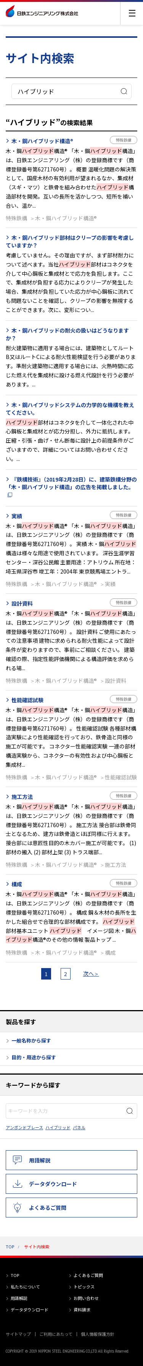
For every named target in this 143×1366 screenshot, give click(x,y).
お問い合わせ (86, 1298)
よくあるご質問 (47, 1207)
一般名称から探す (31, 1040)
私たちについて (25, 1287)
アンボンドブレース (24, 1127)
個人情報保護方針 (97, 1334)
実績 (16, 516)
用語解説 (39, 1160)
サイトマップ (18, 1334)
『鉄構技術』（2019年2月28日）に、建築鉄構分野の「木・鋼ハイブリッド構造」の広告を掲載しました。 (71, 483)
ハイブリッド (58, 1127)
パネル (79, 1127)
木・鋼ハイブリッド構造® (42, 141)
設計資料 (22, 603)
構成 (16, 884)
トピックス (84, 1287)
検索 (124, 91)
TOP (10, 1246)
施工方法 (22, 796)
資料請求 (82, 1309)
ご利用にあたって (55, 1334)
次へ (88, 973)
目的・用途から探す (33, 1057)
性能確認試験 (27, 700)
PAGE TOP (137, 1345)
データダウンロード (53, 1184)
